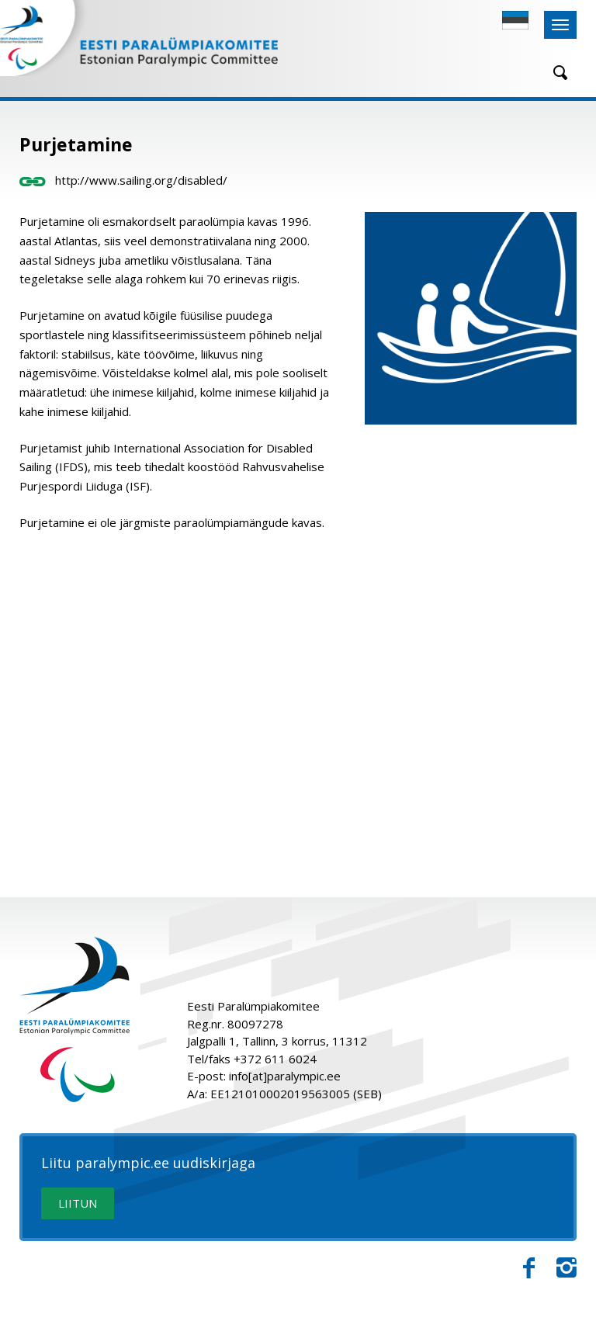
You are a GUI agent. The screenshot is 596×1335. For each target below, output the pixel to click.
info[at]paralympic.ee (285, 1076)
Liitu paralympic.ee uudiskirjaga (148, 1163)
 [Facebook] (529, 1268)
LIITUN (77, 1203)
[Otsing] (554, 72)
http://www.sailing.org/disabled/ (123, 180)
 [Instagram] (566, 1268)
